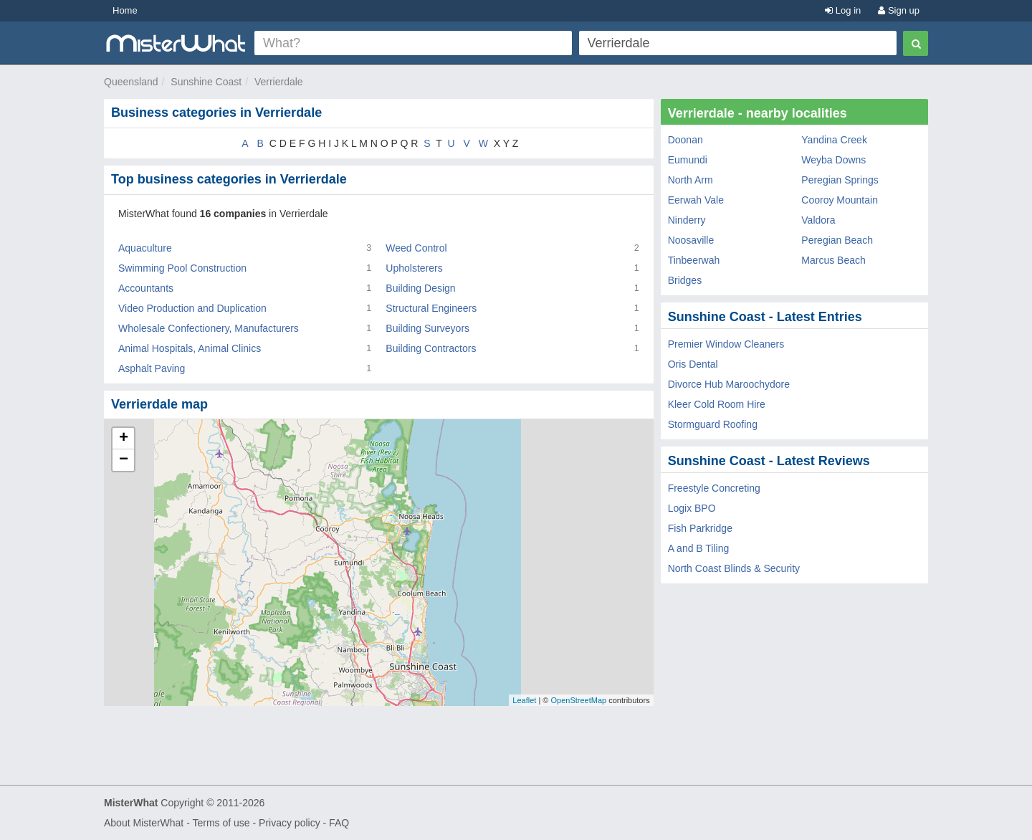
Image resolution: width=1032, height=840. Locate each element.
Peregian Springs (839, 180)
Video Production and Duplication (192, 308)
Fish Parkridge (700, 528)
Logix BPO (692, 508)
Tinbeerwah (694, 260)
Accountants (145, 288)
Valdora (818, 220)
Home (125, 10)
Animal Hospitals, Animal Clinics (189, 348)
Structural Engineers (431, 308)
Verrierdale (278, 81)
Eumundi (687, 160)
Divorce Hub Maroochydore (729, 384)
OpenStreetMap (578, 700)
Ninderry (687, 220)
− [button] (123, 460)
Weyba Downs (833, 160)
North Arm (690, 180)
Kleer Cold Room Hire (716, 404)
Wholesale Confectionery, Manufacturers (208, 328)
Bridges (685, 280)
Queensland (131, 81)
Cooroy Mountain (839, 200)
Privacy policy (289, 823)
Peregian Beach (837, 240)
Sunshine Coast (206, 81)
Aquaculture (145, 248)
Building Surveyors (427, 328)
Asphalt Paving (151, 368)
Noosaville (691, 240)
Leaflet (524, 700)
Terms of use (220, 823)
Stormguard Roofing (713, 424)
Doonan (685, 139)
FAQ (339, 823)
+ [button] (123, 438)
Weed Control (416, 248)
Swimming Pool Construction (182, 268)
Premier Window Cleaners (726, 344)
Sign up (898, 10)
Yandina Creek (834, 139)
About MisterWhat (143, 823)
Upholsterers (414, 268)
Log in (843, 10)
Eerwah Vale (696, 200)
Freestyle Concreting (714, 488)
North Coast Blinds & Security (734, 568)
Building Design (420, 288)
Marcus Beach (833, 260)
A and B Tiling (699, 548)
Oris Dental (693, 364)
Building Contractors (431, 348)
